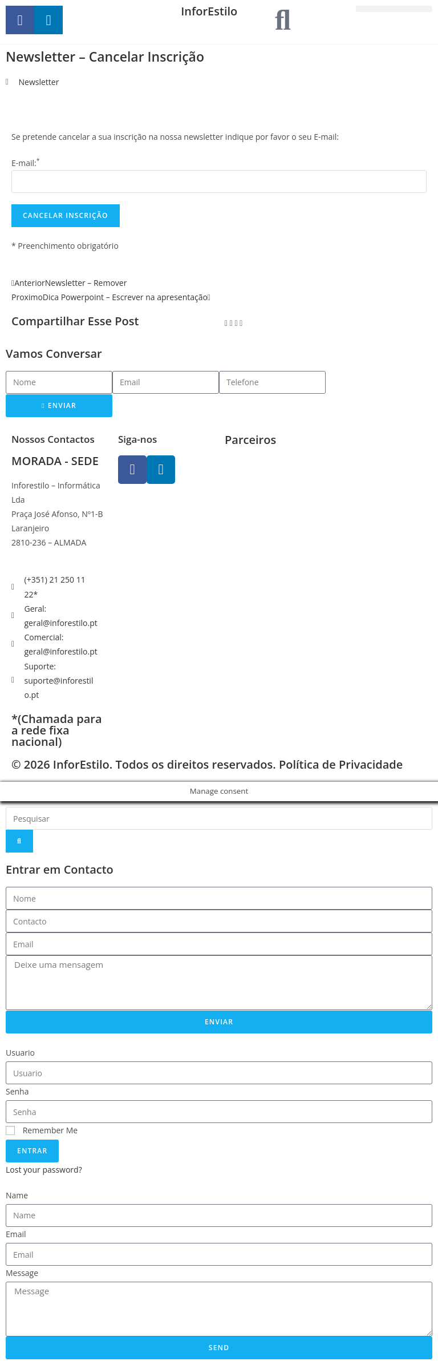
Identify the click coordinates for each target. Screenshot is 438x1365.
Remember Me (42, 1130)
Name (17, 1195)
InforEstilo (209, 11)
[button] (394, 9)
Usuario (20, 1052)
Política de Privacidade (341, 764)
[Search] (19, 841)
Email (16, 1234)
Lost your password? (44, 1169)
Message (22, 1272)
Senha (17, 1091)
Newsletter (39, 81)
